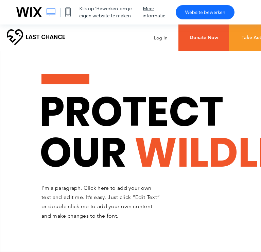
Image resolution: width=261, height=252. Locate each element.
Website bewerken (205, 12)
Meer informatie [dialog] (154, 12)
